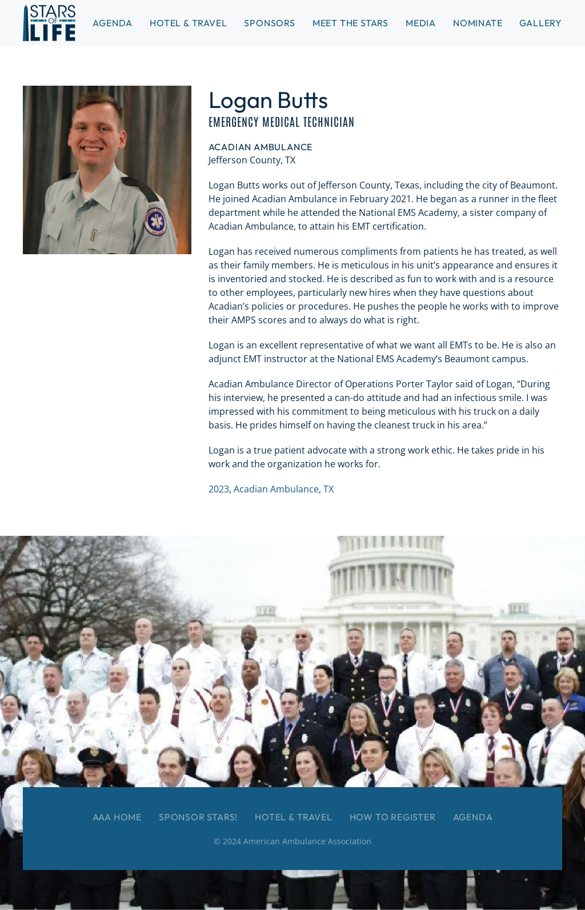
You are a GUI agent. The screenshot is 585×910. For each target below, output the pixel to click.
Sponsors (269, 23)
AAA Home (117, 817)
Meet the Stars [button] (350, 23)
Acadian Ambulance (276, 489)
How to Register (393, 817)
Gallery (540, 23)
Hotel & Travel (188, 23)
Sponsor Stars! (198, 817)
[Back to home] (49, 23)
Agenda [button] (113, 23)
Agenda (473, 817)
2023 (219, 489)
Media (421, 23)
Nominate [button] (477, 23)
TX (328, 489)
